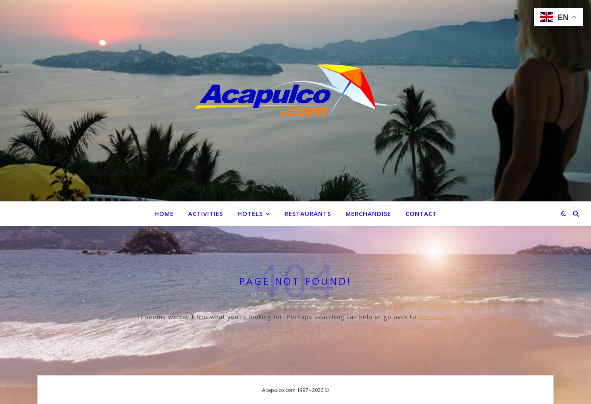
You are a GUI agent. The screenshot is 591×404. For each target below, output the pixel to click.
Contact (421, 213)
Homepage (435, 317)
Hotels (250, 213)
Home (164, 213)
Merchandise (368, 213)
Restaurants (308, 213)
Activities (205, 213)
